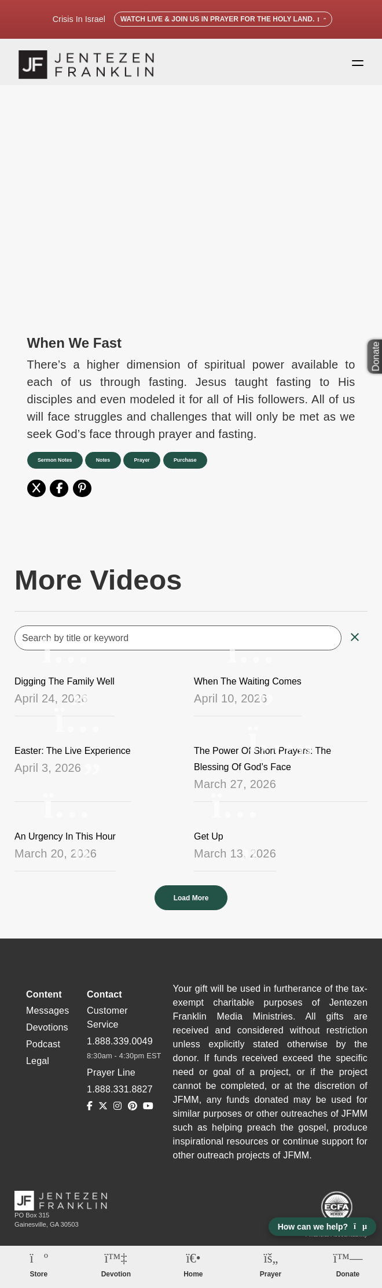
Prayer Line (111, 1078)
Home (193, 1274)
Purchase (198, 466)
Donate (348, 1274)
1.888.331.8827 (120, 1095)
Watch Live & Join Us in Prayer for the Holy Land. (223, 19)
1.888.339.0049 (120, 1047)
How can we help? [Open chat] (322, 1226)
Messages (47, 1016)
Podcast (43, 1050)
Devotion (116, 1274)
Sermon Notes (56, 466)
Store (38, 1274)
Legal (37, 1067)
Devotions (47, 1033)
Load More (191, 904)
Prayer (151, 466)
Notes (108, 466)
